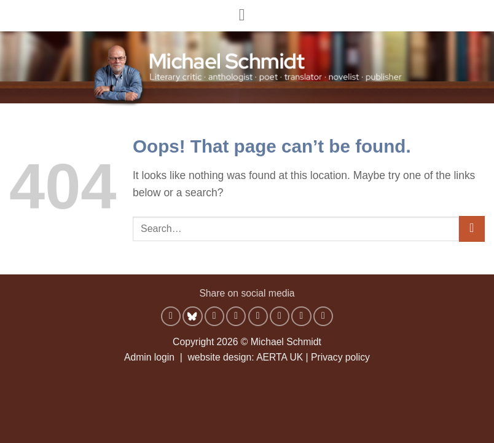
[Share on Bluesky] (192, 316)
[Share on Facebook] (214, 316)
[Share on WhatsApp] (171, 316)
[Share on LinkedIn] (301, 316)
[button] (247, 15)
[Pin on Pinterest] (279, 316)
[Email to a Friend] (258, 316)
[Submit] (472, 229)
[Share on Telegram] (323, 316)
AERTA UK (279, 357)
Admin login (149, 357)
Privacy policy (340, 357)
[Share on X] (236, 316)
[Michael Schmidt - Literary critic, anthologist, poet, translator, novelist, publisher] (247, 64)
